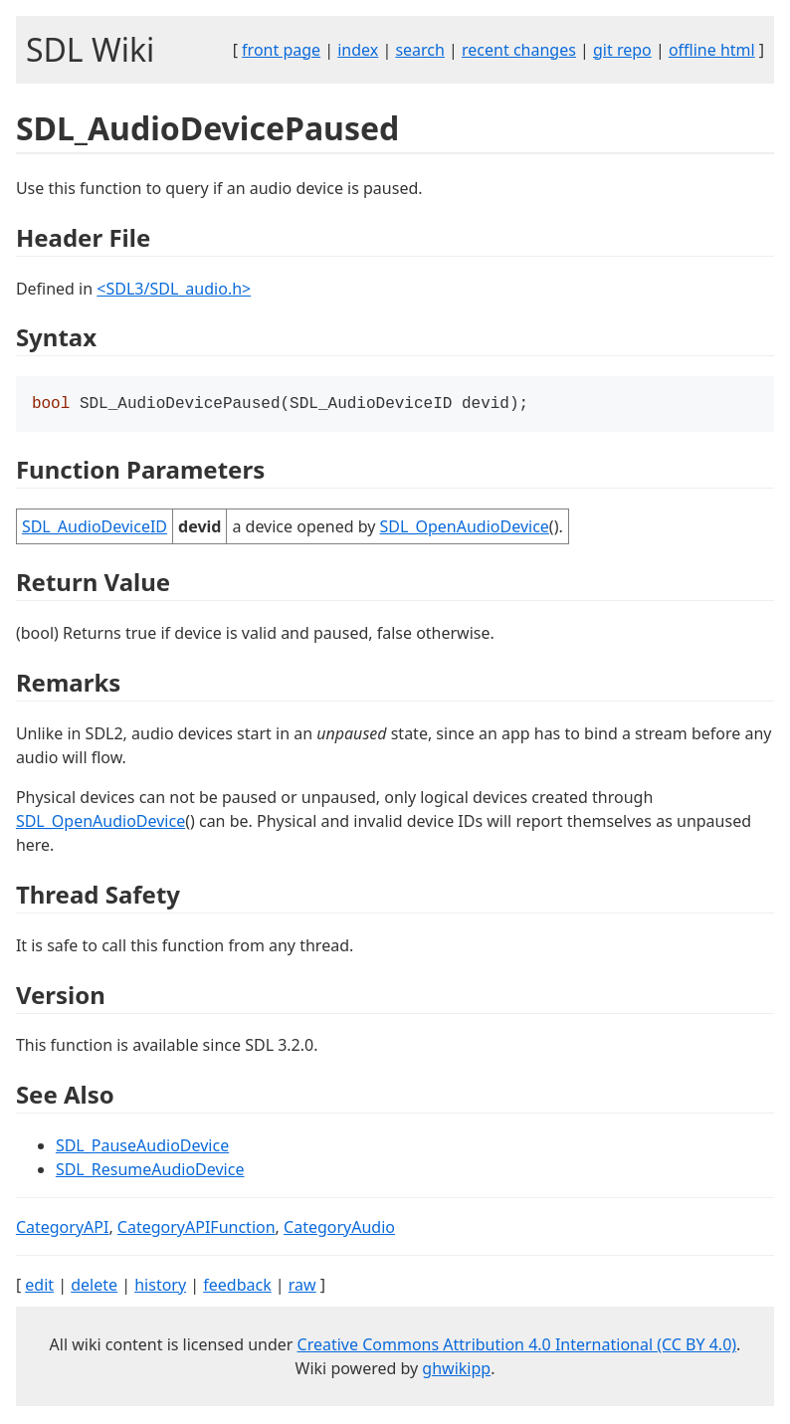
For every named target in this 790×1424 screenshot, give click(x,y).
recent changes (519, 50)
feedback (237, 1287)
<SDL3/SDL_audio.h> (174, 289)
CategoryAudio (339, 1229)
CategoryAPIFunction (196, 1229)
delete (94, 1287)
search (420, 50)
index (357, 50)
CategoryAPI (62, 1229)
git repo (622, 50)
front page (281, 50)
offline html (712, 50)
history (160, 1287)
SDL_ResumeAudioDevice (150, 1171)
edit (39, 1287)
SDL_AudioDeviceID (94, 528)
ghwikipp (456, 1370)
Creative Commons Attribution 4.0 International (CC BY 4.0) (517, 1346)
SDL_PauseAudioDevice (142, 1147)
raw (302, 1287)
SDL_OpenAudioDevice (464, 528)
